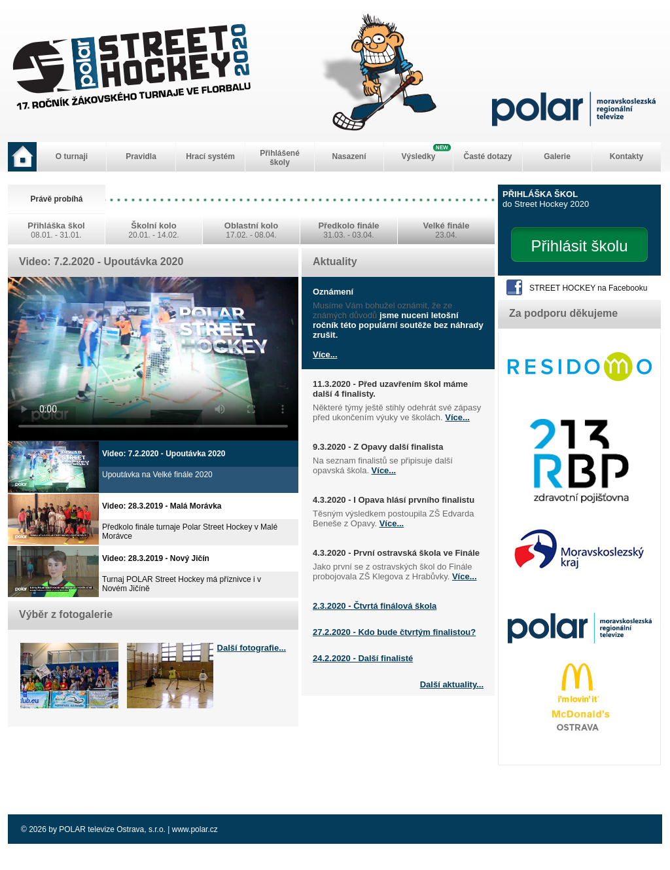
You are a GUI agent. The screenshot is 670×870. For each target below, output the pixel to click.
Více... (325, 354)
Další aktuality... (452, 684)
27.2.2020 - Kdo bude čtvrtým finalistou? (394, 632)
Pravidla (141, 156)
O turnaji (72, 156)
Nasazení (349, 156)
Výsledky (418, 156)
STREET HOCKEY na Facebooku (588, 288)
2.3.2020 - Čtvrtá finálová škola (374, 606)
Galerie (557, 156)
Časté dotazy (487, 156)
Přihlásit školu (579, 246)
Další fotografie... (251, 648)
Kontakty (626, 156)
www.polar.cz (195, 829)
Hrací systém (210, 156)
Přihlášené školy (280, 158)
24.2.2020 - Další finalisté (363, 658)
